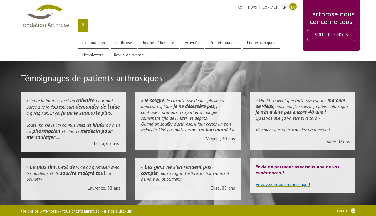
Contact (270, 7)
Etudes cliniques (261, 42)
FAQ (239, 7)
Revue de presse (129, 55)
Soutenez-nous (331, 35)
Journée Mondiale (158, 42)
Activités (192, 42)
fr (293, 7)
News (252, 7)
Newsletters (92, 55)
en (284, 7)
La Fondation (93, 42)
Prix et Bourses (223, 42)
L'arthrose (123, 42)
